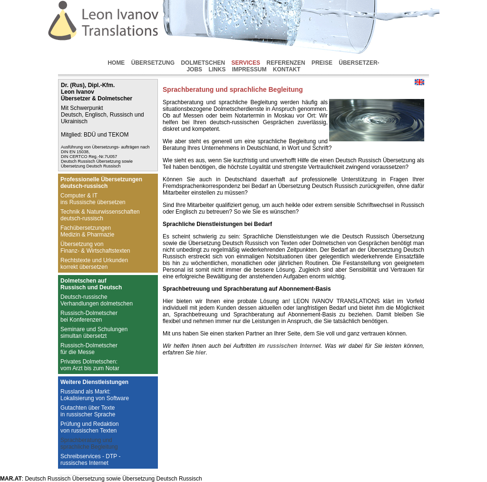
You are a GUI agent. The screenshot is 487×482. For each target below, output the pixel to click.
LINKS (216, 69)
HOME (116, 62)
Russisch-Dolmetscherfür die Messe (88, 348)
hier (200, 352)
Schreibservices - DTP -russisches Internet (90, 459)
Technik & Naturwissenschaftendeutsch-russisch (100, 215)
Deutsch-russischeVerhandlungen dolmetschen (96, 300)
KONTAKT (287, 69)
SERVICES (245, 62)
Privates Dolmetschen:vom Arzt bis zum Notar (89, 365)
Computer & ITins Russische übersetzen (93, 199)
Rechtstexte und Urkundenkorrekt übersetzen (94, 263)
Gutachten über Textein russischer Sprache (87, 411)
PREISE (322, 62)
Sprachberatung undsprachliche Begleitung (89, 443)
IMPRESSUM (249, 69)
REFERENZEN (285, 62)
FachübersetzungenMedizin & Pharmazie (87, 231)
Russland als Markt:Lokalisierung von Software (94, 395)
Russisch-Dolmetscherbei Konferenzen (88, 316)
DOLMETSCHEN (203, 62)
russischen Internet (294, 346)
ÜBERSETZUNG (153, 62)
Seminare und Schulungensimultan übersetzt (93, 332)
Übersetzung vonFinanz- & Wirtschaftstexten (95, 247)
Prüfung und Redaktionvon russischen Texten (89, 427)
